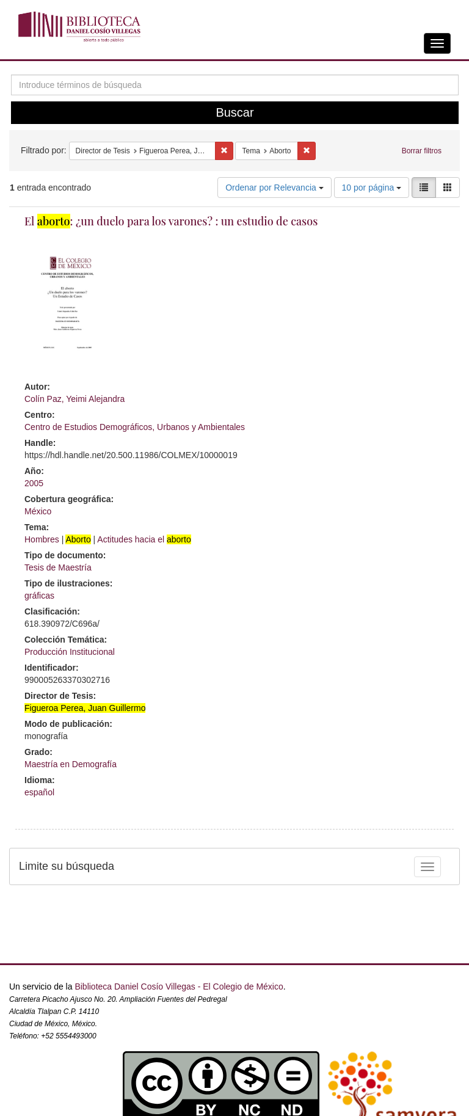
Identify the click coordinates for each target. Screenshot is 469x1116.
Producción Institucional (69, 652)
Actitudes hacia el (144, 539)
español (39, 792)
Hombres (41, 539)
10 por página (372, 187)
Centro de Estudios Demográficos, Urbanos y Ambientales (134, 427)
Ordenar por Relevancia (274, 187)
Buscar (234, 112)
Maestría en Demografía (70, 764)
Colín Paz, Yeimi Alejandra (74, 399)
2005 (33, 483)
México (37, 511)
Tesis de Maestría (58, 567)
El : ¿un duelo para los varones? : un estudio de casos (171, 221)
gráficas (39, 595)
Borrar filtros (422, 151)
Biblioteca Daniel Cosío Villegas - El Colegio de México (179, 986)
